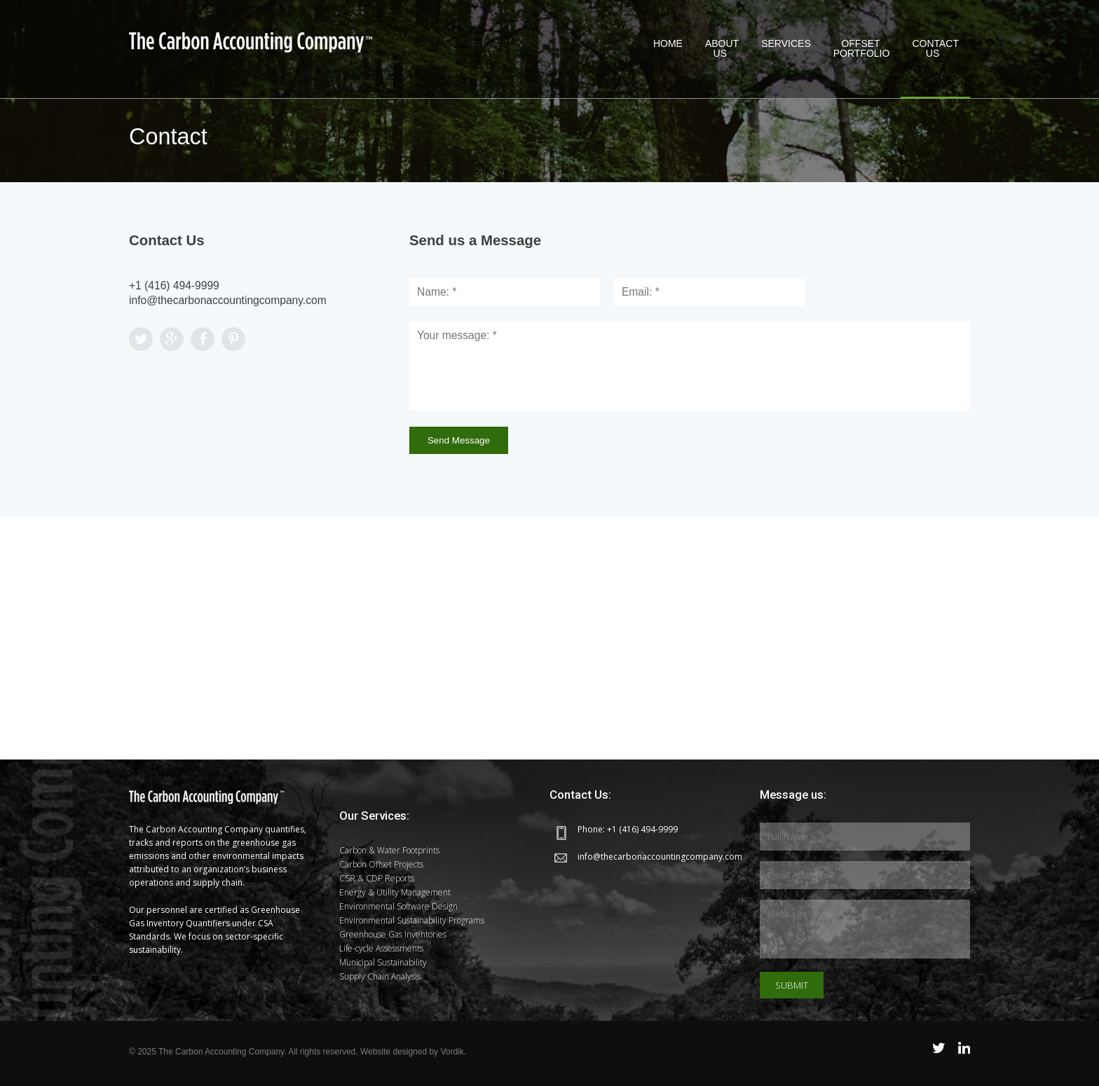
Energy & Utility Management (395, 892)
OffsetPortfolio (861, 48)
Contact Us (935, 48)
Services (786, 48)
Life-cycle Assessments (381, 948)
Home (668, 48)
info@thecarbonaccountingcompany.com (228, 300)
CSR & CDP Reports (376, 878)
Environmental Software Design (398, 906)
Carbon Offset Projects (381, 864)
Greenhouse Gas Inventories (392, 934)
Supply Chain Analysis (380, 976)
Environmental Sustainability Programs (411, 920)
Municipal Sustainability (383, 962)
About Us (722, 48)
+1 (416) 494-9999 (174, 285)
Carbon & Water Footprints (389, 850)
